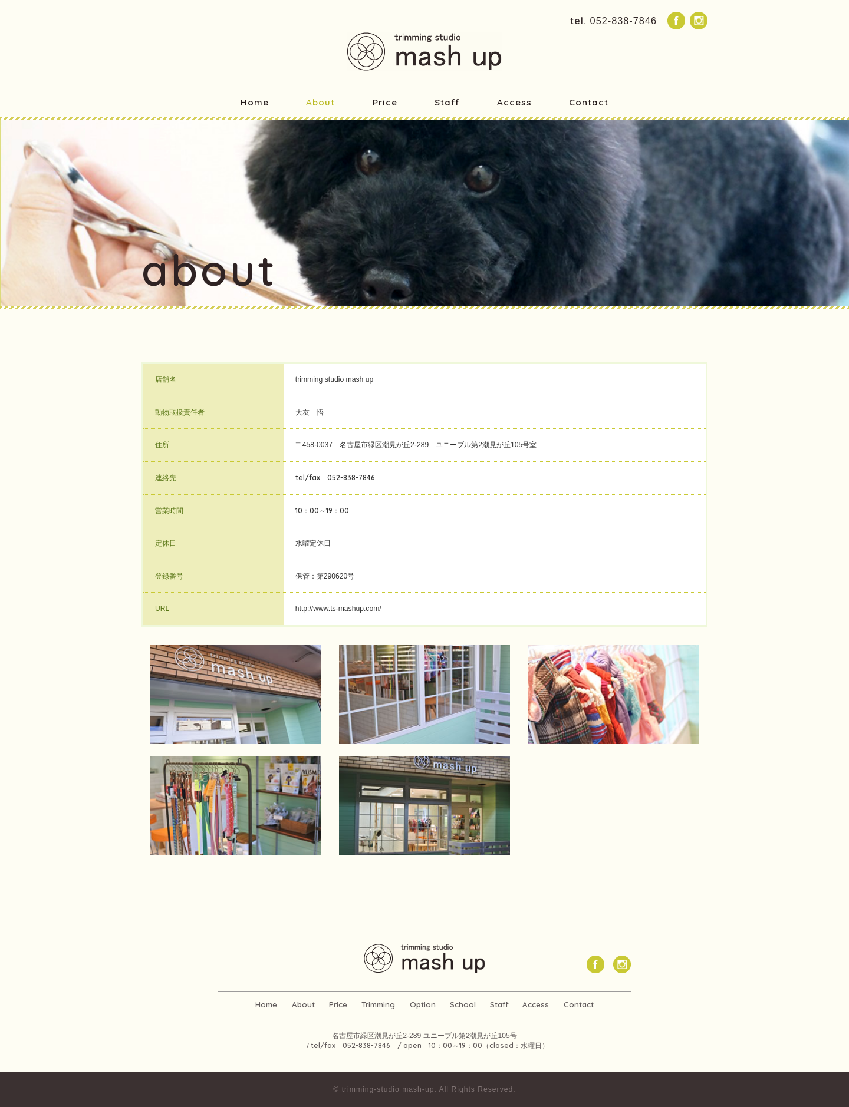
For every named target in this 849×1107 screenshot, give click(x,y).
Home (255, 102)
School (462, 1004)
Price (385, 102)
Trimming (379, 1004)
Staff (447, 102)
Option (423, 1004)
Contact (588, 102)
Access (514, 102)
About (320, 102)
